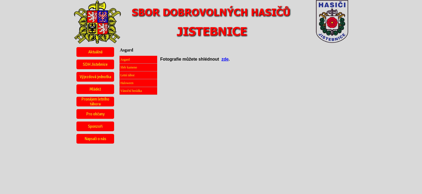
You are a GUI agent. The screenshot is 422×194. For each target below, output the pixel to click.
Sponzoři (95, 126)
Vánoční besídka (131, 91)
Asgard (125, 59)
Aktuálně (95, 52)
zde (225, 59)
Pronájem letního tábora (95, 101)
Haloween (126, 83)
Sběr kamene (128, 67)
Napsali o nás (95, 138)
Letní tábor (127, 75)
